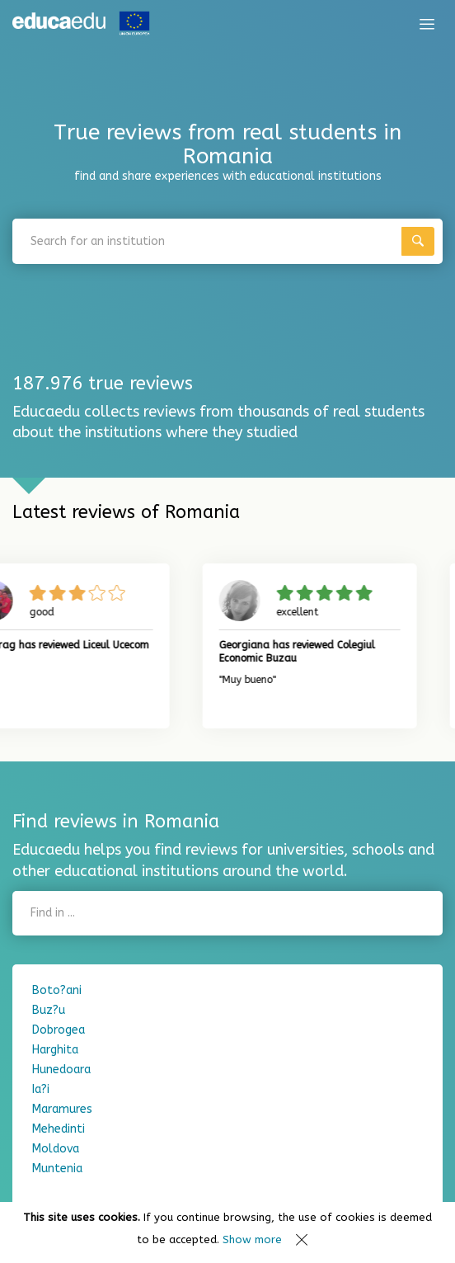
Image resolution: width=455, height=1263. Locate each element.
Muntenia (57, 1169)
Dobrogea (58, 1030)
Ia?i (40, 1089)
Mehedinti (58, 1129)
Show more (252, 1239)
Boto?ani (57, 990)
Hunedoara (61, 1070)
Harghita (55, 1050)
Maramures (62, 1109)
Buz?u (48, 1010)
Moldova (55, 1149)
